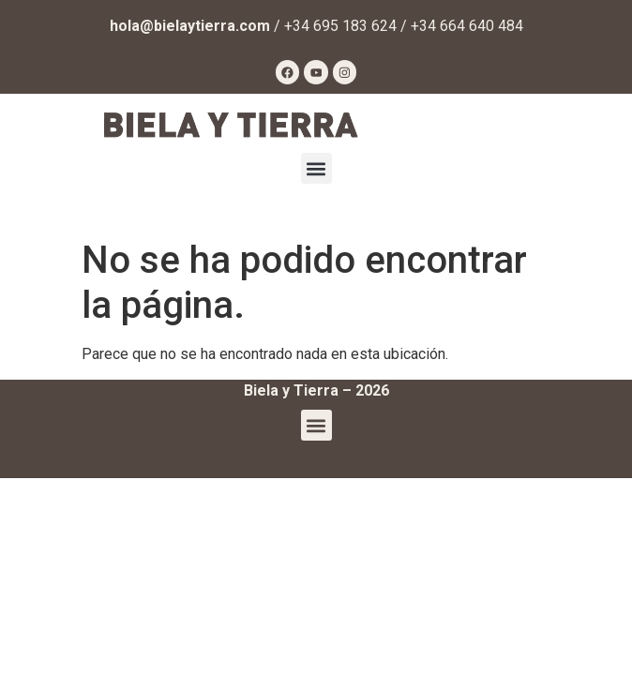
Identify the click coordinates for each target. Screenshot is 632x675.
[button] (316, 168)
